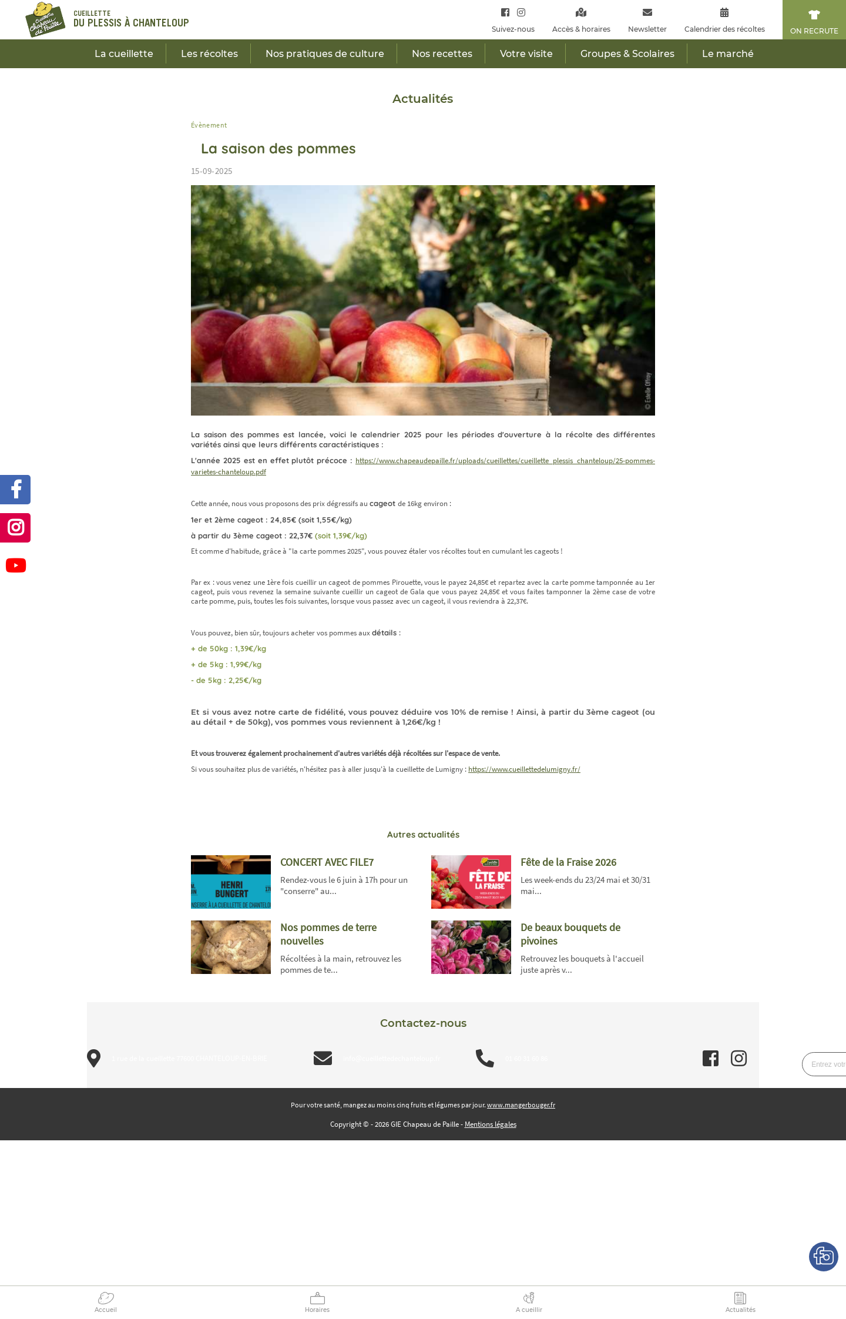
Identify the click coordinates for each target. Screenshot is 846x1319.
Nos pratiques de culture (325, 53)
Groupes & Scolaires (627, 53)
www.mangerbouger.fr (521, 1104)
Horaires (317, 1310)
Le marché (728, 53)
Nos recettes (442, 53)
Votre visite (526, 53)
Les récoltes (209, 53)
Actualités (741, 1310)
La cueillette (124, 53)
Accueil (106, 1310)
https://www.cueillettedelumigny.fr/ (524, 769)
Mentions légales (490, 1124)
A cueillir (529, 1310)
